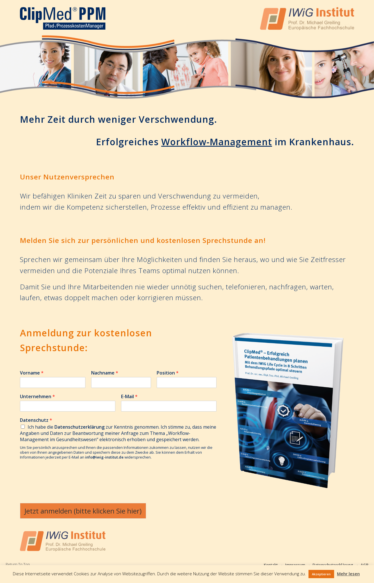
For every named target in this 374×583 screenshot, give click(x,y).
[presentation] (63, 486)
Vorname (32, 373)
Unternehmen (37, 397)
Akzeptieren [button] (321, 574)
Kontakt (271, 564)
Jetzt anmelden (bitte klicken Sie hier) (83, 511)
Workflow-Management (216, 142)
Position (168, 373)
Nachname (104, 373)
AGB (364, 564)
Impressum (295, 564)
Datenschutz (36, 420)
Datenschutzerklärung (332, 564)
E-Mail (129, 397)
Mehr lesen (348, 573)
